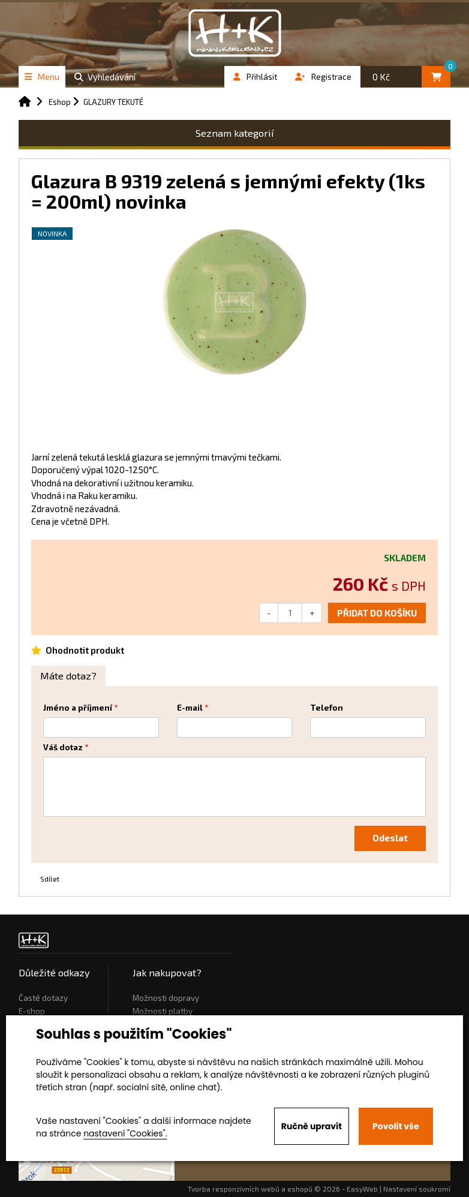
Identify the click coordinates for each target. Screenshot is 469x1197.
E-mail (190, 707)
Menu (42, 76)
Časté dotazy (43, 998)
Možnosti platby (163, 1011)
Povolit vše (395, 1126)
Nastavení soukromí (416, 1188)
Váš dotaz (63, 747)
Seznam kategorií (235, 133)
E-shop (32, 1011)
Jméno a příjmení (77, 707)
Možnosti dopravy (166, 998)
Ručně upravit (311, 1126)
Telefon (326, 707)
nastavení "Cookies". (125, 1133)
